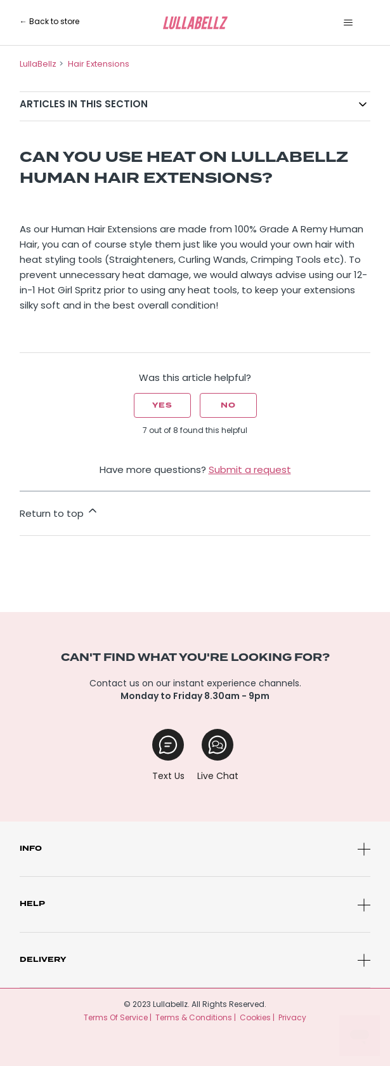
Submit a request (250, 471)
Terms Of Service (116, 1018)
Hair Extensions (98, 64)
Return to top (59, 511)
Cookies (255, 1018)
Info (31, 848)
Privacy (292, 1018)
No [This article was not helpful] (228, 405)
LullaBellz (38, 64)
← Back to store (49, 22)
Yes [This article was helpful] (162, 405)
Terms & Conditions (193, 1018)
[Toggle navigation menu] (347, 23)
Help (32, 903)
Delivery (43, 959)
